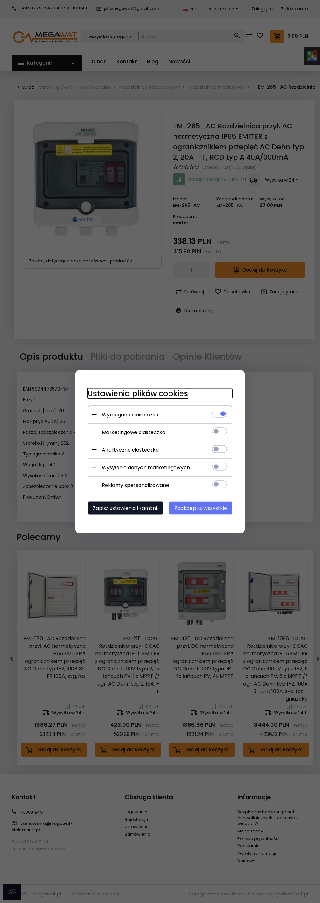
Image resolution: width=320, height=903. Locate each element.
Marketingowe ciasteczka (133, 432)
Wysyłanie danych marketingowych (146, 467)
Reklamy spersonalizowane (135, 484)
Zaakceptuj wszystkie (200, 507)
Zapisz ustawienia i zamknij (125, 507)
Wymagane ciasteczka (130, 414)
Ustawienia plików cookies (138, 393)
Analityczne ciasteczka (130, 449)
